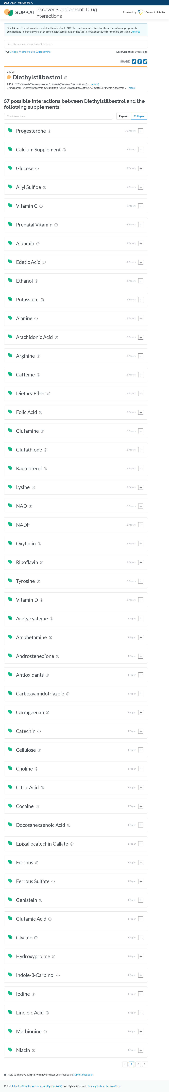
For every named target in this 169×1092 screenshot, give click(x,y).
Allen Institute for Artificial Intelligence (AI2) (37, 1086)
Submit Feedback (83, 1074)
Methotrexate (27, 51)
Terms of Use (113, 1086)
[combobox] (75, 42)
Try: (6, 51)
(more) (136, 31)
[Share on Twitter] (134, 61)
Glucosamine (43, 51)
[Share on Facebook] (139, 61)
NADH (23, 525)
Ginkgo (13, 51)
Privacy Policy (96, 1086)
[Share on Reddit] (145, 61)
